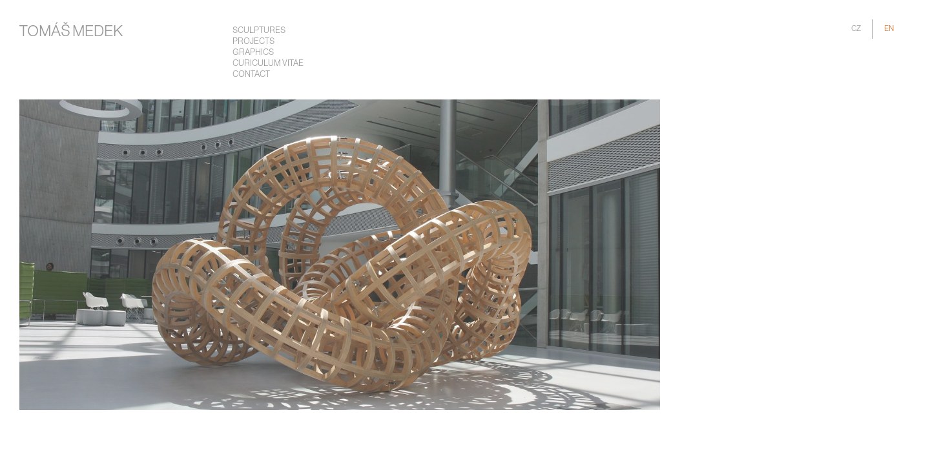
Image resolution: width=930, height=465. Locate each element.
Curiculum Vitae (268, 63)
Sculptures (258, 30)
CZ (856, 28)
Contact (251, 74)
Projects (253, 41)
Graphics (253, 52)
